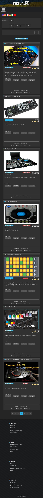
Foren (11, 451)
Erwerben (12, 427)
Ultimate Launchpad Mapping (13, 254)
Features (12, 429)
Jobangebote (13, 467)
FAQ (11, 448)
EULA (11, 470)
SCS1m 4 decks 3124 (10, 149)
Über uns (12, 463)
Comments (19, 92)
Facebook (13, 482)
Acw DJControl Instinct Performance (15, 43)
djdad (38, 330)
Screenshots (13, 432)
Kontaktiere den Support (16, 444)
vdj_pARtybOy (36, 172)
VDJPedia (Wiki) (14, 449)
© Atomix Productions (21, 496)
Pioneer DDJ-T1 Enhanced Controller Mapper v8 (18, 359)
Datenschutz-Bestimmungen (17, 468)
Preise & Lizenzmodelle (16, 430)
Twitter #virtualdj (15, 487)
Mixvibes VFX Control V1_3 (12, 96)
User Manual (13, 446)
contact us (13, 465)
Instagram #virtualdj (16, 485)
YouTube (13, 484)
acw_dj (37, 66)
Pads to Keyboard (10, 307)
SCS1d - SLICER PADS (11, 201)
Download (13, 425)
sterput (37, 119)
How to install (27, 92)
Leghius (37, 277)
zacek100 (37, 382)
